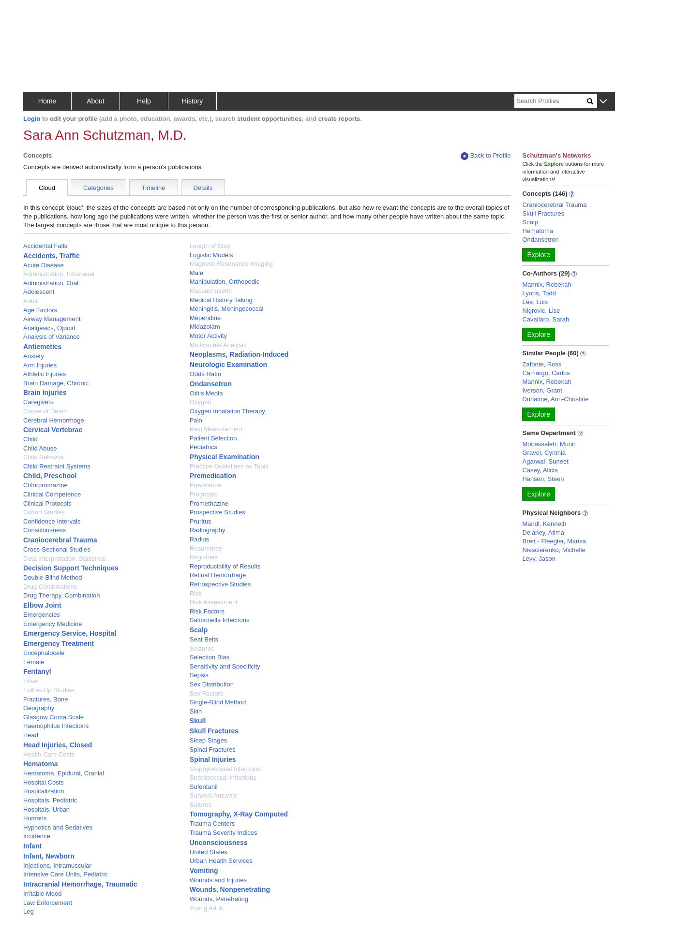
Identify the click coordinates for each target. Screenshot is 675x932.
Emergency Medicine (52, 623)
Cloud (47, 187)
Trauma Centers (212, 823)
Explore (538, 255)
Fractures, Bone (45, 699)
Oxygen (200, 402)
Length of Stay (210, 245)
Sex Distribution (212, 684)
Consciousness (44, 530)
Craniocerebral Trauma (60, 540)
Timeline (153, 187)
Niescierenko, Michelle (553, 549)
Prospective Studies (217, 512)
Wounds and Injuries (218, 880)
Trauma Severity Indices (223, 832)
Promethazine (209, 503)
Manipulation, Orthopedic (225, 281)
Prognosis (204, 494)
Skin (196, 711)
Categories (98, 187)
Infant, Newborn (49, 856)
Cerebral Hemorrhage (53, 420)
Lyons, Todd (538, 293)
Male (196, 273)
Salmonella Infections (220, 620)
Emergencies (41, 614)
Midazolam (205, 326)
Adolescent (38, 291)
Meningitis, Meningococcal (226, 308)
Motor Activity (208, 335)
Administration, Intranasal (58, 273)
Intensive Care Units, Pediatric (65, 874)
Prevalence (205, 485)
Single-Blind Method (218, 702)
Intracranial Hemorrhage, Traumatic (80, 884)
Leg (28, 911)
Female (33, 662)
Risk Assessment (214, 602)
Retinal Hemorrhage (218, 575)
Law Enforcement (47, 902)
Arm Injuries (40, 365)
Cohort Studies (44, 512)
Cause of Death (45, 411)
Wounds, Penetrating (219, 899)
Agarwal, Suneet (545, 461)
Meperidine (205, 317)
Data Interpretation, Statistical (64, 558)
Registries (204, 557)
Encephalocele (43, 652)
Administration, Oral (50, 283)
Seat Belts (204, 639)
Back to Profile (486, 156)
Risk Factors (207, 611)
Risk (196, 593)
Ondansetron (211, 384)
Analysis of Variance (51, 336)
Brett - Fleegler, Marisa (554, 541)
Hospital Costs (43, 782)
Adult (30, 301)
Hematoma (40, 764)
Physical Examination (224, 457)
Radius (199, 539)
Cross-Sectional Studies (56, 549)
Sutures (200, 804)
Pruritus (200, 521)
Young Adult (206, 908)
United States (208, 852)
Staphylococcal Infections (225, 768)
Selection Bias (209, 657)
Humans (34, 818)
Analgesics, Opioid (49, 328)
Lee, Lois (535, 302)
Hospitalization (43, 791)
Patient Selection (213, 438)
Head (30, 735)
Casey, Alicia (539, 470)
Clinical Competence (52, 494)
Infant (32, 846)
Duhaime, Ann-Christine (555, 399)
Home (47, 101)
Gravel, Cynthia (544, 452)
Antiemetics (42, 346)
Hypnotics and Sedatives (57, 827)
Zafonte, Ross (541, 364)
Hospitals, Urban (46, 809)
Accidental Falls (45, 245)
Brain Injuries (44, 392)
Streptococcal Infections (223, 777)
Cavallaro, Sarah (545, 319)
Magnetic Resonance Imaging (231, 263)
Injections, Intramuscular (57, 865)
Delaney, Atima (543, 532)
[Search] (550, 101)
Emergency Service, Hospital (69, 633)
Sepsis (199, 675)
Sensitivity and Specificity (225, 666)
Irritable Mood (42, 893)
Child (30, 439)
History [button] (192, 101)
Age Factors (40, 310)
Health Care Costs (49, 754)
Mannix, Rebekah (546, 284)
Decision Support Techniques (71, 568)
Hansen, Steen (543, 478)
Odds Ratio (205, 374)
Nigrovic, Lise (541, 310)
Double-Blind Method (52, 577)
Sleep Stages (208, 740)
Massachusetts (211, 290)
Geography (38, 708)
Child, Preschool (49, 476)
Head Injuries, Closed (57, 745)
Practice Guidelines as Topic (229, 466)
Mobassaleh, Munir (548, 444)
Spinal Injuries (213, 759)
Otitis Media (206, 393)
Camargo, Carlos (546, 373)
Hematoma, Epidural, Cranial (63, 773)
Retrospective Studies (220, 584)
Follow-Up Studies (49, 690)
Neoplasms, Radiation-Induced (239, 354)
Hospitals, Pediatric (50, 800)
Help (144, 101)
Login (31, 118)
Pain (196, 420)
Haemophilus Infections (56, 725)
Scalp (199, 630)
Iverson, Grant (542, 390)
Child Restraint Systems (56, 466)
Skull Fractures (214, 731)
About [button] (96, 101)
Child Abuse (40, 448)
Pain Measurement (216, 429)
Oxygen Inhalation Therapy (227, 411)
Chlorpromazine (45, 485)
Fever (31, 680)
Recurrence (206, 548)
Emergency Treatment (58, 643)
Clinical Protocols (47, 503)
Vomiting (204, 870)
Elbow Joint (42, 605)
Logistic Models (211, 255)
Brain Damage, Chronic (56, 383)
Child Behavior (43, 457)
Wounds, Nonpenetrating (230, 889)
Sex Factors (206, 693)
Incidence (36, 836)
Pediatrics (203, 447)
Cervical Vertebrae (52, 430)
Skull (198, 721)
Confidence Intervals (52, 521)
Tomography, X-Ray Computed (239, 814)
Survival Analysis (213, 795)
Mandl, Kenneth (544, 523)
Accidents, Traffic (51, 256)
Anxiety (33, 356)
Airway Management (52, 318)
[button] (603, 101)
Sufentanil (204, 786)
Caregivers (38, 402)
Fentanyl (37, 671)
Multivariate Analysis (218, 345)
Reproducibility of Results (225, 566)
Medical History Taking (221, 300)
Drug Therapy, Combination (61, 595)
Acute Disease (43, 265)
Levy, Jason (538, 558)
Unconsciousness (219, 842)
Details (203, 187)
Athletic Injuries (44, 374)
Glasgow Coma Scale (53, 717)
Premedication (213, 476)
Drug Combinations (50, 586)
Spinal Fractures (213, 749)
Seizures (202, 648)
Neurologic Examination (228, 364)
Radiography (207, 530)
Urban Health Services (221, 860)
